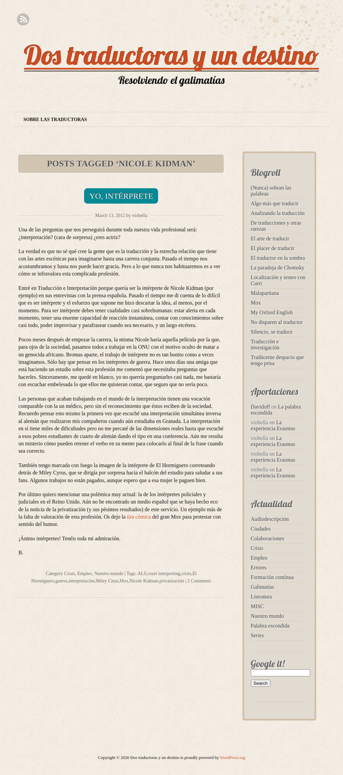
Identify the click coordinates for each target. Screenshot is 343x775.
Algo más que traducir (275, 203)
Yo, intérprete (121, 196)
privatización (171, 580)
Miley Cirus (107, 580)
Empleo (84, 573)
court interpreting (164, 573)
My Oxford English (272, 312)
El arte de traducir (270, 238)
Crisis (69, 573)
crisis (187, 573)
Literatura (261, 596)
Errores (259, 567)
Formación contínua (272, 577)
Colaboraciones (267, 538)
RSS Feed (23, 19)
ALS (142, 573)
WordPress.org (232, 757)
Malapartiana (265, 293)
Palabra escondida (270, 626)
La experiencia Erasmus (273, 425)
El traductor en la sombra (278, 258)
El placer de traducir (272, 248)
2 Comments (199, 580)
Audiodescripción (270, 519)
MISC (257, 606)
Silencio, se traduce (272, 332)
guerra (61, 580)
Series (257, 635)
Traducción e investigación (265, 344)
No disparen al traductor (277, 322)
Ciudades (261, 529)
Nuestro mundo (108, 573)
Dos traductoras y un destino (171, 55)
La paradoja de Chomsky (277, 267)
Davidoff (260, 407)
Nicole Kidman (144, 580)
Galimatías (262, 587)
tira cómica (139, 517)
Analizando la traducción (278, 213)
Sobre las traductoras (55, 119)
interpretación (82, 580)
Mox (124, 580)
